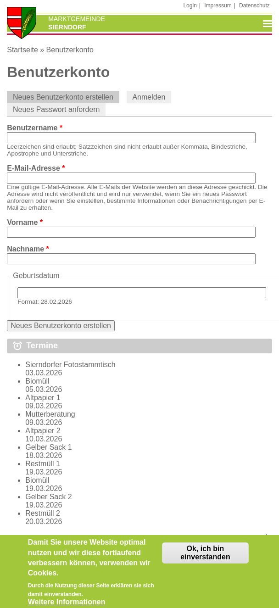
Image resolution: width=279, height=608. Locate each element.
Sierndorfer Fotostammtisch (70, 364)
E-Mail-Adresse (36, 168)
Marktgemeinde (76, 18)
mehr (263, 537)
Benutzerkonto (70, 50)
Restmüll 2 (42, 513)
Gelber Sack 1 (48, 447)
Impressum (217, 5)
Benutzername (34, 128)
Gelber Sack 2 (48, 497)
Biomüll (37, 381)
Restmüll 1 (42, 464)
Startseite (22, 50)
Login (189, 5)
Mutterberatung (50, 414)
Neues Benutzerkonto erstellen (66, 97)
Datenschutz (254, 5)
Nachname (28, 249)
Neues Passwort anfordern (56, 109)
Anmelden (148, 97)
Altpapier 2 (43, 431)
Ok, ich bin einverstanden (205, 558)
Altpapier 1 (43, 398)
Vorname (25, 222)
